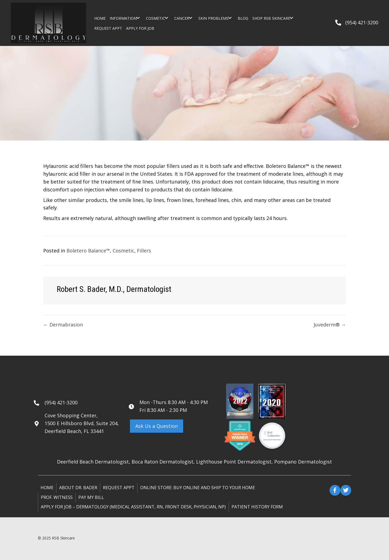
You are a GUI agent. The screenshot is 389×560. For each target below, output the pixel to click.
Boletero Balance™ (88, 250)
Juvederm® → (330, 324)
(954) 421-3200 (361, 22)
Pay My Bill (91, 497)
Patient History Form (257, 507)
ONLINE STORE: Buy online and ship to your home (197, 488)
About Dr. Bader (78, 488)
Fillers (144, 250)
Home (47, 488)
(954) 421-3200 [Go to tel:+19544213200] (61, 402)
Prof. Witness (57, 497)
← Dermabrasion (63, 324)
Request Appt (119, 488)
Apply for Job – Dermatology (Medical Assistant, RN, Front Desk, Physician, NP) (133, 507)
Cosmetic (123, 250)
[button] (137, 18)
